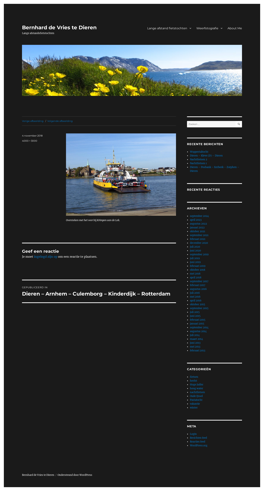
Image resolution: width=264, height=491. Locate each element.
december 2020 (199, 242)
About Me (235, 28)
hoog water (196, 388)
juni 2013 (195, 342)
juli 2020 (195, 246)
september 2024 (199, 216)
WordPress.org (198, 445)
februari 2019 (198, 266)
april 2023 (195, 219)
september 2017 (199, 281)
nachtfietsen (197, 392)
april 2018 (195, 277)
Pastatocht (196, 400)
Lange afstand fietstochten (167, 28)
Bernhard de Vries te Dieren (59, 27)
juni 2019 (195, 262)
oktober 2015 (197, 304)
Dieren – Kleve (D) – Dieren (206, 155)
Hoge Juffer (196, 384)
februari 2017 (197, 285)
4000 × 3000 (29, 140)
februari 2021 (197, 239)
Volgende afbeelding (60, 121)
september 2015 (199, 308)
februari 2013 (197, 350)
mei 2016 (195, 296)
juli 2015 (195, 312)
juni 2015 (195, 316)
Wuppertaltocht (199, 151)
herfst (193, 380)
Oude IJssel (196, 396)
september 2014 (199, 327)
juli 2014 (195, 335)
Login (193, 434)
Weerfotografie (207, 28)
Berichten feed (198, 437)
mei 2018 (195, 273)
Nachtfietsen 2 (198, 159)
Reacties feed (197, 441)
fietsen (194, 376)
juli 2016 (195, 292)
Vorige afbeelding (32, 121)
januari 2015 (197, 323)
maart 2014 (196, 339)
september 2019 (199, 254)
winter (194, 407)
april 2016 (195, 300)
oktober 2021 (197, 231)
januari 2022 (197, 227)
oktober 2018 (197, 269)
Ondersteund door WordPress (75, 475)
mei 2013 (195, 346)
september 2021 (199, 235)
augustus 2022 (198, 223)
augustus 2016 (198, 289)
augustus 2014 (198, 331)
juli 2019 (195, 258)
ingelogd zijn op (45, 256)
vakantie (195, 403)
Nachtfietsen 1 (198, 163)
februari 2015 (197, 319)
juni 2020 (195, 250)
